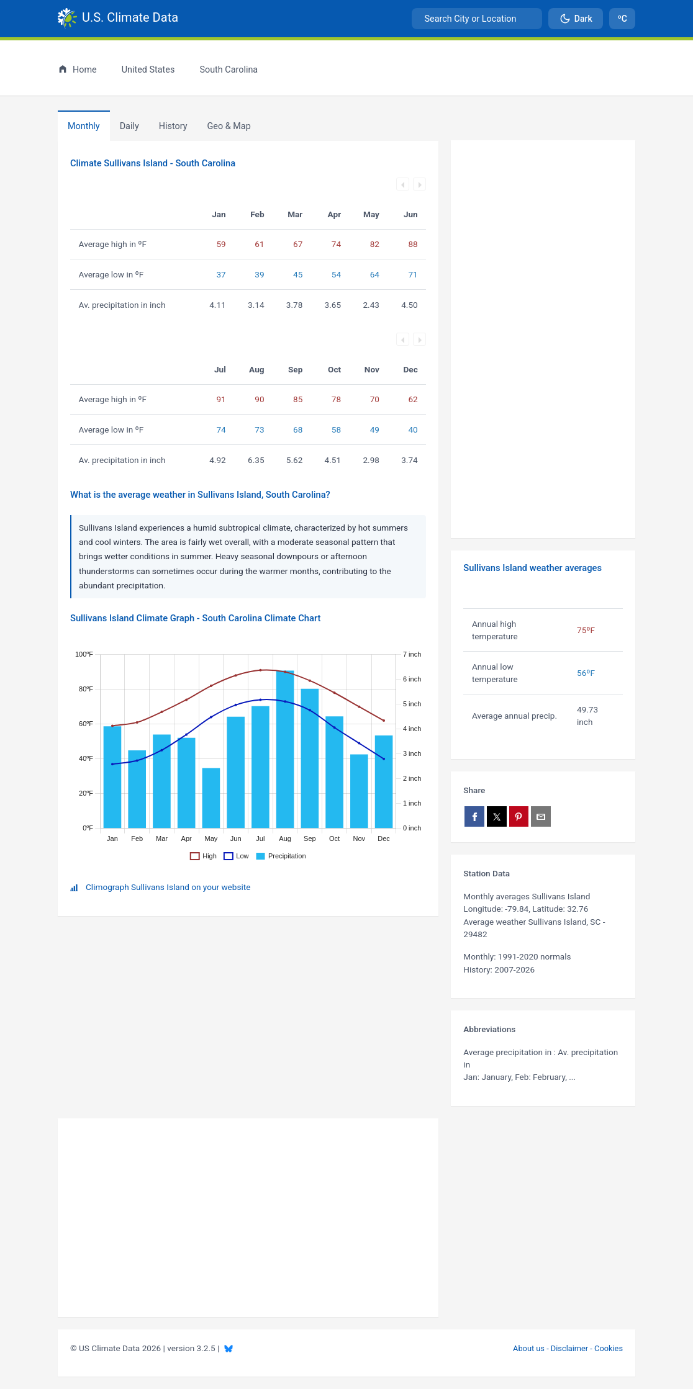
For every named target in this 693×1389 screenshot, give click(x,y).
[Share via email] (541, 816)
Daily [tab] (129, 126)
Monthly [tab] (84, 126)
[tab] (173, 126)
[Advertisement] (543, 339)
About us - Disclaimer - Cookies (568, 1348)
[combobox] (477, 18)
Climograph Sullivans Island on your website (168, 887)
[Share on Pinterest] (519, 816)
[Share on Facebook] (474, 816)
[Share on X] (497, 816)
